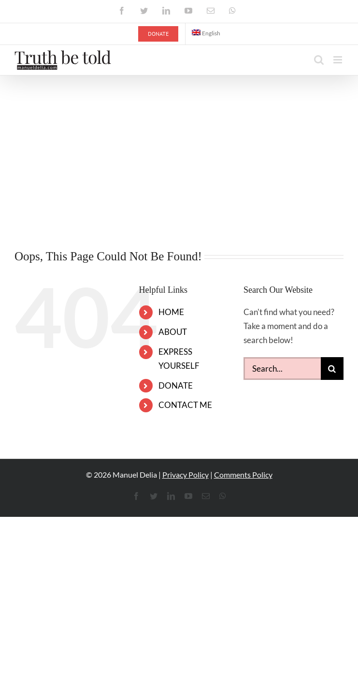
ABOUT (172, 332)
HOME (171, 312)
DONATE (175, 385)
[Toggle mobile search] (319, 60)
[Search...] (282, 368)
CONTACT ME (185, 405)
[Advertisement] (179, 148)
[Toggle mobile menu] (338, 60)
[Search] (332, 368)
